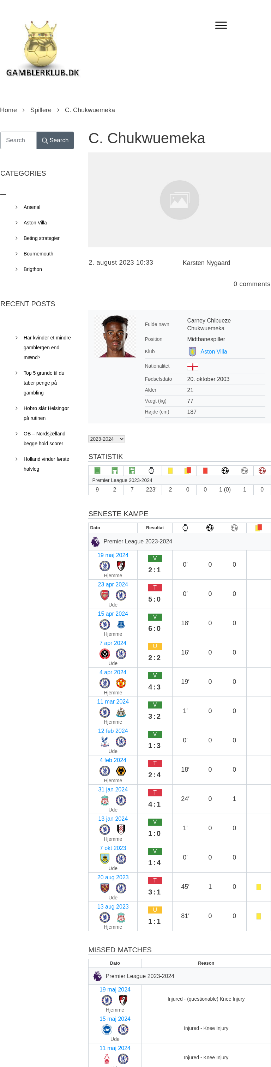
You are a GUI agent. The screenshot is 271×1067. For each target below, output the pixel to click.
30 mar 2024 (107, 879)
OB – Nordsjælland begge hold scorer (44, 438)
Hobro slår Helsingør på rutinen (46, 413)
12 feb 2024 (106, 636)
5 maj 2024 (105, 824)
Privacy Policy (175, 1051)
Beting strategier (42, 238)
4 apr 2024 (105, 608)
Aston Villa (213, 352)
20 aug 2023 (107, 705)
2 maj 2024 (105, 838)
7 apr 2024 (105, 595)
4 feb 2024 (104, 650)
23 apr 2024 (106, 567)
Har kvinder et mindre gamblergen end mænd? (47, 347)
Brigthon (33, 269)
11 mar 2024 (107, 622)
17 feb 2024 (106, 920)
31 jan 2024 (106, 664)
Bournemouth (38, 254)
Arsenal (32, 207)
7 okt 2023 (104, 691)
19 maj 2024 (106, 553)
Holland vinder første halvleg (46, 464)
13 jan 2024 (106, 677)
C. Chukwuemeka (146, 138)
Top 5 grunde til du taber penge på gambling (44, 383)
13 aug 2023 (107, 719)
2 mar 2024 (105, 907)
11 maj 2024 (106, 810)
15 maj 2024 (106, 797)
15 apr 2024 (106, 581)
